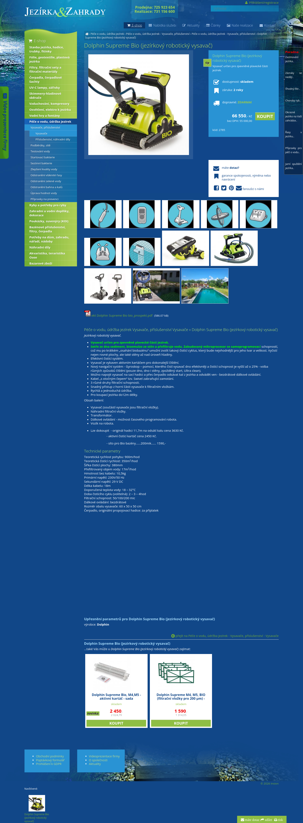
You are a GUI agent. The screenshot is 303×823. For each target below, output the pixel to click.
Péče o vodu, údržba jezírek (107, 34)
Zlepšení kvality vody (44, 169)
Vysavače (41, 133)
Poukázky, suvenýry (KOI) (49, 221)
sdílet (268, 820)
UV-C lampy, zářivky (44, 87)
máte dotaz (252, 820)
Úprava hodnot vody (44, 193)
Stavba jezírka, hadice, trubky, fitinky (46, 49)
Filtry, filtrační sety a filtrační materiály (45, 69)
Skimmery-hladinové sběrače (45, 95)
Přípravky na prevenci (45, 199)
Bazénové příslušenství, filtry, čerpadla (47, 229)
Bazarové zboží (40, 263)
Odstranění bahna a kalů (47, 187)
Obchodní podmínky (50, 756)
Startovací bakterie (43, 157)
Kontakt (267, 25)
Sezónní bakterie (41, 163)
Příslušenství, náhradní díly (53, 139)
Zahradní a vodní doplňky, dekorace (49, 213)
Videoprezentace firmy (104, 756)
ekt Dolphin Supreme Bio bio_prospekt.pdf (118, 315)
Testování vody (40, 151)
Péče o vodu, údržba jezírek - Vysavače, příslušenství (158, 34)
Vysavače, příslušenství (45, 127)
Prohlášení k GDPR (48, 764)
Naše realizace (240, 25)
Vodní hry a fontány (44, 115)
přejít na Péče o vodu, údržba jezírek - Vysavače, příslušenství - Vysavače (225, 636)
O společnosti (98, 760)
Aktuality (190, 25)
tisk (280, 820)
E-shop (37, 40)
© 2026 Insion (270, 783)
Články (213, 25)
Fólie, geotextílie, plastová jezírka (49, 59)
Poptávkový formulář (50, 760)
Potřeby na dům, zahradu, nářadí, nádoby (49, 239)
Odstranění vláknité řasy (46, 175)
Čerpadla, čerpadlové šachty (45, 79)
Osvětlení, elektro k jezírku (50, 109)
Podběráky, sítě (40, 145)
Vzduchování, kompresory (49, 103)
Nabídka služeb (162, 25)
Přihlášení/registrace (261, 2)
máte (225, 168)
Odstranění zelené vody (46, 181)
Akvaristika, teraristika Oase (47, 255)
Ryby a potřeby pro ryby (47, 205)
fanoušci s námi (238, 188)
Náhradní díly (39, 247)
